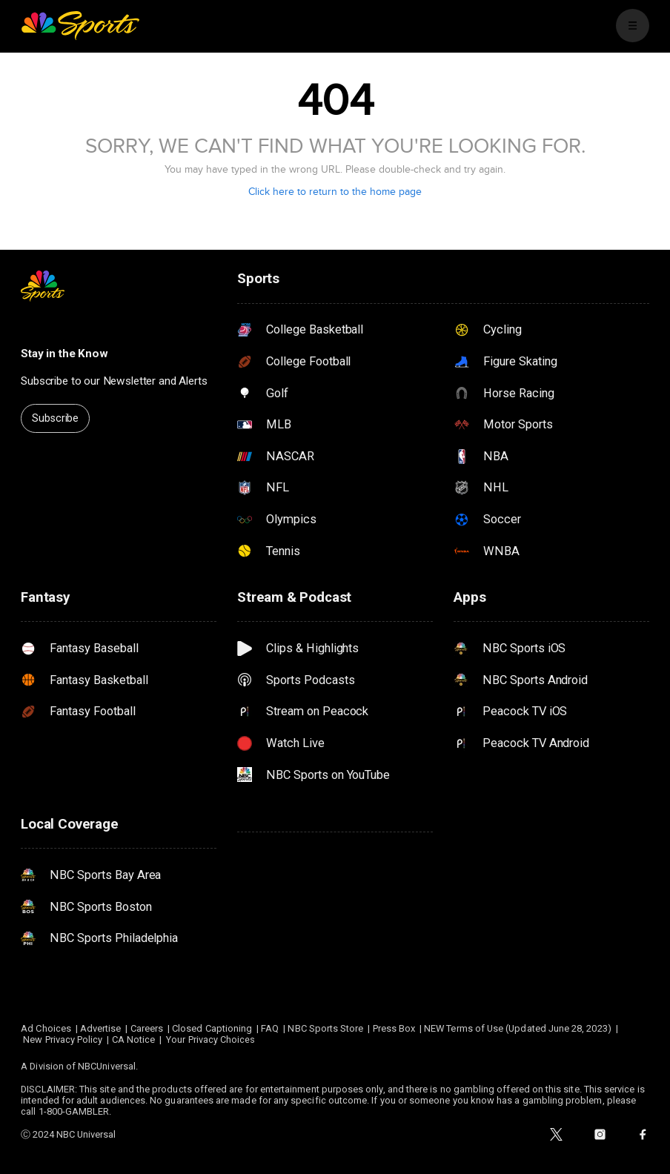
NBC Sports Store (325, 1028)
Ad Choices (46, 1028)
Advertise (101, 1028)
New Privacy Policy (62, 1039)
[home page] (80, 25)
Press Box (394, 1028)
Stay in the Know (64, 353)
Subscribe (55, 418)
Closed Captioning (212, 1028)
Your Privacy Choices (210, 1039)
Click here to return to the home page (335, 191)
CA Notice (134, 1039)
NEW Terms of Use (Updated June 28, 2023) (517, 1028)
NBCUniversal (107, 1066)
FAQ (270, 1028)
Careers (146, 1028)
